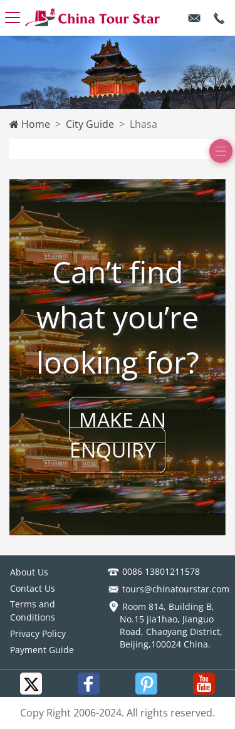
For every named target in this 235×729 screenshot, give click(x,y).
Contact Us (32, 588)
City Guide (90, 124)
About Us (29, 572)
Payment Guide (42, 650)
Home (29, 124)
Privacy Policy (38, 633)
